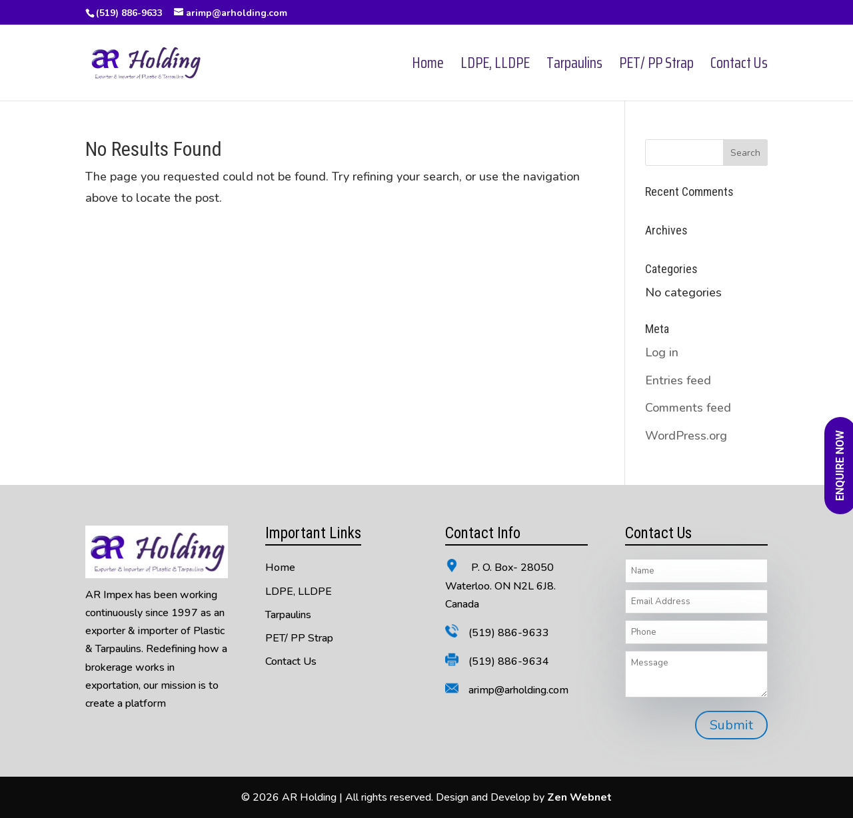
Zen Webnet (579, 797)
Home (428, 66)
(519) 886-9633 (129, 13)
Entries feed (678, 380)
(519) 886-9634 (508, 661)
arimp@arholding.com (518, 690)
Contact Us (739, 66)
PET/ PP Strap (656, 66)
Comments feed (688, 408)
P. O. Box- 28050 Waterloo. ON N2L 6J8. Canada (500, 585)
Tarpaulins (574, 66)
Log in (661, 352)
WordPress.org (686, 436)
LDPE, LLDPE (495, 66)
